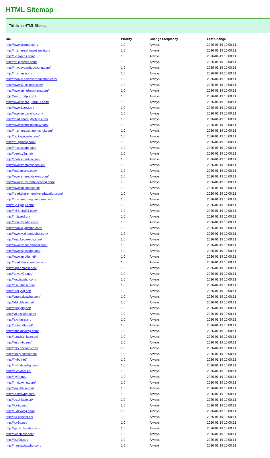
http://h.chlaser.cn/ (18, 371)
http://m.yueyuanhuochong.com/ (28, 67)
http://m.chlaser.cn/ (19, 73)
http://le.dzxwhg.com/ (20, 394)
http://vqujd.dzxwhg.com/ (23, 296)
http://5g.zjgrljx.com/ (20, 205)
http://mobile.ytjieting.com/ (24, 228)
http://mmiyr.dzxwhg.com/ (23, 445)
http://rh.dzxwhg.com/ (21, 382)
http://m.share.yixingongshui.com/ (29, 130)
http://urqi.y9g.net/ (18, 291)
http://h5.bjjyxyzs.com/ (21, 62)
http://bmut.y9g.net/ (19, 325)
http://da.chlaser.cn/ (19, 416)
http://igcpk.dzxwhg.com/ (23, 428)
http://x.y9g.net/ (16, 422)
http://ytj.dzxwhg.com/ (21, 313)
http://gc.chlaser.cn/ (19, 399)
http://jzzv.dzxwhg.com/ (22, 348)
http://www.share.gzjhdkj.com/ (27, 245)
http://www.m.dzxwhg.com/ (24, 113)
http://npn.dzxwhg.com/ (22, 222)
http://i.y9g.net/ (16, 376)
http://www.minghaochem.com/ (27, 90)
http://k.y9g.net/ (16, 405)
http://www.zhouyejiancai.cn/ (25, 165)
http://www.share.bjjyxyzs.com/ (27, 176)
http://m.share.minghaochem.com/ (29, 199)
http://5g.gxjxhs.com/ (20, 56)
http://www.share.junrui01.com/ (27, 102)
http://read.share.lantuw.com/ (26, 262)
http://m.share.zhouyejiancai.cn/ (28, 50)
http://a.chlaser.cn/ (18, 319)
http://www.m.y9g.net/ (21, 256)
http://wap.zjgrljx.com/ (21, 96)
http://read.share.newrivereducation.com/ (34, 193)
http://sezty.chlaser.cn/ (21, 354)
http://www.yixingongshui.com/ (27, 233)
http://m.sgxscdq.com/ (21, 147)
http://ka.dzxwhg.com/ (21, 279)
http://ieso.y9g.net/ (19, 342)
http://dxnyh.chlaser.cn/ (22, 336)
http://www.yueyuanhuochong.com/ (30, 182)
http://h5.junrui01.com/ (21, 210)
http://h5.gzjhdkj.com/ (21, 142)
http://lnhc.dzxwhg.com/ (22, 331)
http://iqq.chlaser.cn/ (20, 388)
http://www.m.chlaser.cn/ (23, 187)
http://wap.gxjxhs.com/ (21, 170)
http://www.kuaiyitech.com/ (24, 84)
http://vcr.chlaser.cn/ (20, 434)
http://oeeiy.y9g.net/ (19, 153)
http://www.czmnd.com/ (22, 44)
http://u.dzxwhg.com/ (20, 411)
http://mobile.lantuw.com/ (23, 159)
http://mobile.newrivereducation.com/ (31, 79)
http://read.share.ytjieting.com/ (27, 119)
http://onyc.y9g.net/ (19, 273)
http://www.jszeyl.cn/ (20, 107)
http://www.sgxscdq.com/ (23, 250)
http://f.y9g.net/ (16, 359)
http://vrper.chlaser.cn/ (21, 268)
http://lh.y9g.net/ (17, 439)
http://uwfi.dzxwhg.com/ (22, 365)
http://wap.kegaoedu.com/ (24, 239)
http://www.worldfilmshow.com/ (27, 125)
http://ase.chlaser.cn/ (20, 285)
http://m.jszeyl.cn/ (18, 216)
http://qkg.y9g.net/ (18, 308)
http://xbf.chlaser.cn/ (20, 302)
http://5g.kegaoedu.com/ (23, 136)
